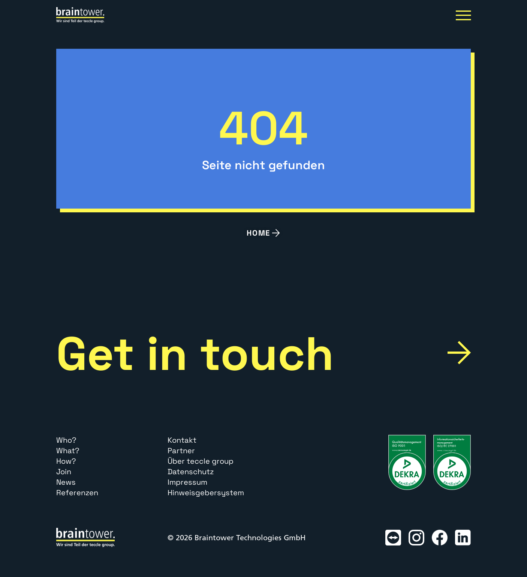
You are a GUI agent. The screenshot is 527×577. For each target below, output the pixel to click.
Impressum (187, 482)
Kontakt (182, 440)
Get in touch (195, 353)
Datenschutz (191, 471)
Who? (66, 440)
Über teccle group (201, 461)
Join (63, 471)
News (66, 482)
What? (67, 450)
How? (66, 461)
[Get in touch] (459, 352)
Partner (181, 450)
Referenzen (77, 492)
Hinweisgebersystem (206, 492)
